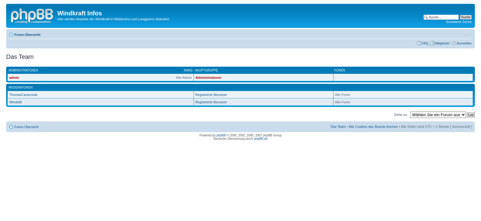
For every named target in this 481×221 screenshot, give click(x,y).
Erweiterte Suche (459, 22)
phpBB (221, 135)
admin (14, 77)
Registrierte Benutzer (211, 95)
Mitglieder (442, 43)
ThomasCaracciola (23, 95)
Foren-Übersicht (27, 34)
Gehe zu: (401, 114)
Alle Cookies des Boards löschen (373, 126)
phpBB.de (260, 138)
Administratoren (208, 77)
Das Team (338, 126)
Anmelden (464, 43)
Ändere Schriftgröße (467, 33)
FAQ (425, 43)
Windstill (15, 102)
